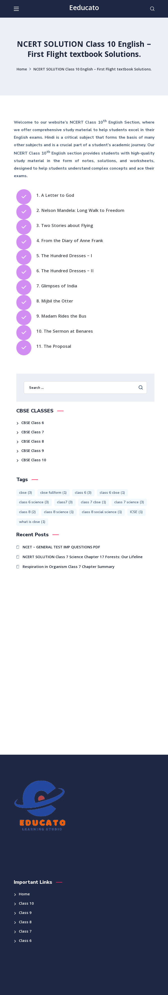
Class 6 (25, 941)
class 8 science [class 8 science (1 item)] (59, 512)
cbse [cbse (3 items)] (25, 492)
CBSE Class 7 (32, 432)
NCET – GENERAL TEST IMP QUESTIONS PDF (61, 547)
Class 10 (26, 904)
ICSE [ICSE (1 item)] (136, 512)
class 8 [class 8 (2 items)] (27, 512)
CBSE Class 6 (32, 423)
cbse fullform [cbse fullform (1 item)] (53, 492)
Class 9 (25, 913)
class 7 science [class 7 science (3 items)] (129, 502)
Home (22, 70)
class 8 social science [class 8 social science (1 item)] (102, 512)
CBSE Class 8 (32, 442)
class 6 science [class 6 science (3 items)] (34, 502)
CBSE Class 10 (33, 460)
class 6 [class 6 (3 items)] (83, 492)
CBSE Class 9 (32, 451)
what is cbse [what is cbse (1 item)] (32, 521)
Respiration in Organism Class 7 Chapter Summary (69, 567)
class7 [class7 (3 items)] (65, 502)
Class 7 (25, 932)
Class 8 (25, 922)
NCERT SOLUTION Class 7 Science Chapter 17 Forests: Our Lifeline (83, 557)
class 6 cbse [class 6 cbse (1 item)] (112, 492)
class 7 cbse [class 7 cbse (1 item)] (93, 502)
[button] (152, 9)
